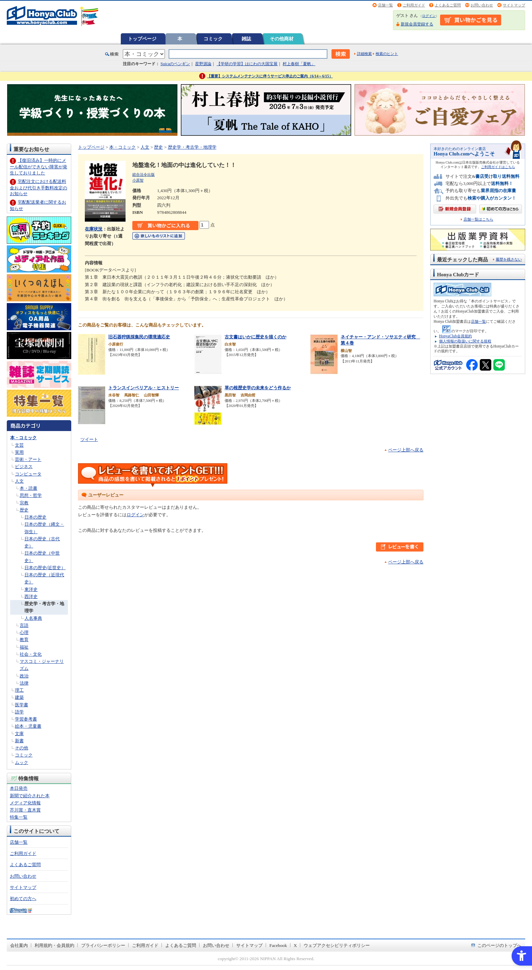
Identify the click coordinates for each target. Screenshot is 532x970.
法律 (24, 683)
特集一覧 (18, 817)
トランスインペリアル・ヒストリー (143, 387)
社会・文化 (31, 654)
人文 (19, 481)
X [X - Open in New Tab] (295, 945)
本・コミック (23, 437)
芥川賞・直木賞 (25, 810)
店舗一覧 (385, 5)
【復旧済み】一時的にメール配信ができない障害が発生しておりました (38, 166)
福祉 (24, 647)
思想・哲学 (31, 495)
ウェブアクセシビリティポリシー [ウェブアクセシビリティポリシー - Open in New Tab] (337, 945)
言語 (24, 625)
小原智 (138, 180)
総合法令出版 (143, 174)
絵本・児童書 (28, 726)
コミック (213, 38)
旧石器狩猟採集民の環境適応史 (139, 336)
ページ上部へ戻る (405, 449)
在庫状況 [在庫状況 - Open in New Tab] (93, 228)
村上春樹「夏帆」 (299, 63)
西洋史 (31, 596)
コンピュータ (28, 474)
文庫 (19, 733)
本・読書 (28, 488)
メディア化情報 (25, 802)
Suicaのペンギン (175, 63)
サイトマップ (514, 5)
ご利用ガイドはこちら (498, 167)
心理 (24, 632)
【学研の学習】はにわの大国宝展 (247, 63)
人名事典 (33, 618)
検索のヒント (387, 54)
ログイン (429, 16)
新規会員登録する (417, 24)
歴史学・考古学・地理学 (192, 147)
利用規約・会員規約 (54, 945)
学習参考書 (26, 719)
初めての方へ (23, 898)
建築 (19, 697)
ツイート (89, 439)
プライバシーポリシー (103, 945)
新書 (19, 740)
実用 (19, 452)
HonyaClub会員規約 (455, 336)
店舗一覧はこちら (478, 219)
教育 (24, 639)
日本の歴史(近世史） (44, 567)
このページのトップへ (499, 945)
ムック (21, 762)
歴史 (24, 509)
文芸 (19, 445)
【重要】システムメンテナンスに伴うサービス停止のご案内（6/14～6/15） (270, 76)
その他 (21, 747)
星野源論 (203, 63)
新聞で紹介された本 (30, 795)
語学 (19, 711)
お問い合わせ (482, 5)
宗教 (24, 502)
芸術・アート (28, 459)
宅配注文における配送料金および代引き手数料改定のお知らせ (38, 187)
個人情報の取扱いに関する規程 (465, 341)
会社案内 (19, 945)
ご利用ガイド (414, 5)
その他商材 (281, 38)
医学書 (21, 704)
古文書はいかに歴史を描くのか (255, 336)
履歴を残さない (509, 259)
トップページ (142, 38)
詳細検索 (364, 54)
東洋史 (31, 589)
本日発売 (18, 788)
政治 (24, 675)
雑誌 (246, 38)
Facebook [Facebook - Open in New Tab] (278, 945)
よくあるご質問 (448, 5)
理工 (19, 690)
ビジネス (24, 466)
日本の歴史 (35, 517)
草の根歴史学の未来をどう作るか (258, 387)
